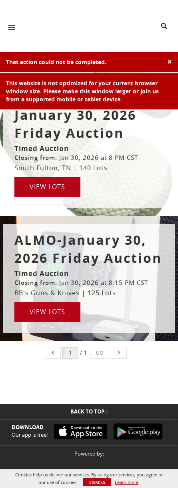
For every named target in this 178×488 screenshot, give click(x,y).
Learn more (126, 482)
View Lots (47, 186)
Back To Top (89, 411)
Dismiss (96, 482)
